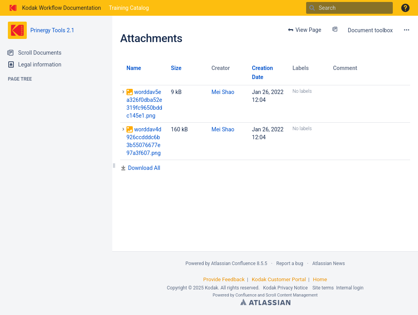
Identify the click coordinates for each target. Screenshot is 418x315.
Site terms (323, 288)
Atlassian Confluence (233, 263)
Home (320, 279)
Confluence (246, 295)
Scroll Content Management (292, 295)
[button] (405, 8)
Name (133, 68)
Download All (144, 168)
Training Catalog (129, 8)
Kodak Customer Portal (279, 279)
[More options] (406, 30)
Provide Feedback (224, 279)
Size (176, 68)
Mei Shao (223, 92)
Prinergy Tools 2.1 (52, 30)
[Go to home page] (54, 8)
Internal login (349, 288)
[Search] (312, 8)
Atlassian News (328, 263)
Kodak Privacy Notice (285, 288)
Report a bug (289, 263)
